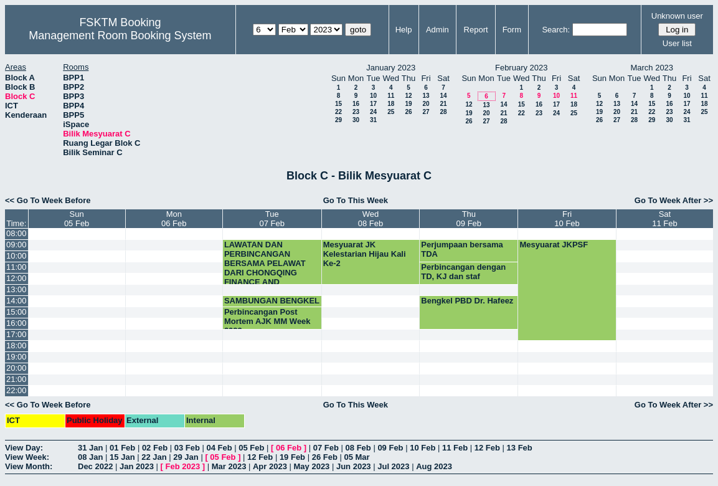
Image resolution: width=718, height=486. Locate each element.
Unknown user (677, 16)
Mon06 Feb (173, 218)
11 (390, 95)
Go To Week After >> (674, 200)
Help (403, 29)
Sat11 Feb (664, 218)
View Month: (28, 466)
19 (408, 103)
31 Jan (90, 447)
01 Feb (122, 447)
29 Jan (185, 457)
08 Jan (90, 457)
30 (355, 120)
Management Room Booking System (120, 35)
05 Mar (356, 457)
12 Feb (487, 447)
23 (355, 111)
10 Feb (422, 447)
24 (373, 111)
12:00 (16, 278)
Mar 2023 (229, 466)
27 (425, 111)
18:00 (16, 345)
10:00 (16, 255)
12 (408, 95)
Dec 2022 (95, 466)
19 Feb (292, 457)
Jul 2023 (393, 466)
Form (512, 29)
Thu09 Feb (468, 218)
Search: (556, 29)
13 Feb (519, 447)
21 (443, 103)
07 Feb (326, 447)
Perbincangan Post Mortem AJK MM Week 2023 (267, 321)
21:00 (16, 379)
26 (408, 111)
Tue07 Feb (272, 218)
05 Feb (251, 447)
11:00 (16, 267)
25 (390, 111)
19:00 (16, 356)
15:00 (16, 312)
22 (338, 111)
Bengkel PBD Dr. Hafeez (467, 300)
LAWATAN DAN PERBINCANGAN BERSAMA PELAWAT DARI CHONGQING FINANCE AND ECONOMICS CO (265, 268)
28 (443, 111)
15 (338, 103)
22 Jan (153, 457)
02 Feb (155, 447)
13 (425, 95)
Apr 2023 (270, 466)
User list (677, 43)
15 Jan (122, 457)
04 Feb (219, 447)
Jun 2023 (353, 466)
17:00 (16, 334)
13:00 (16, 289)
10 (373, 95)
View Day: (24, 447)
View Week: (27, 457)
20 (425, 103)
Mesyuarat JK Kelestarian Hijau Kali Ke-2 (364, 254)
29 (338, 120)
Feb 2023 (183, 466)
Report (476, 29)
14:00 (16, 300)
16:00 (16, 323)
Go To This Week (355, 200)
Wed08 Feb (370, 218)
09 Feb (390, 447)
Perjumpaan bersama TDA (462, 249)
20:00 (16, 368)
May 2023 (312, 466)
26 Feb (325, 457)
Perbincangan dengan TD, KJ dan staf (463, 271)
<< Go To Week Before (48, 200)
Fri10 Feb (566, 218)
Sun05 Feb (76, 218)
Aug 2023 (434, 466)
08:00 (16, 233)
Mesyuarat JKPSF (553, 244)
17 (373, 103)
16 (355, 103)
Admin (437, 29)
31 (373, 120)
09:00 (16, 244)
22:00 (16, 390)
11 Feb (455, 447)
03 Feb (187, 447)
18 (390, 103)
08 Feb (358, 447)
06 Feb (288, 447)
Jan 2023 (137, 466)
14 (443, 95)
